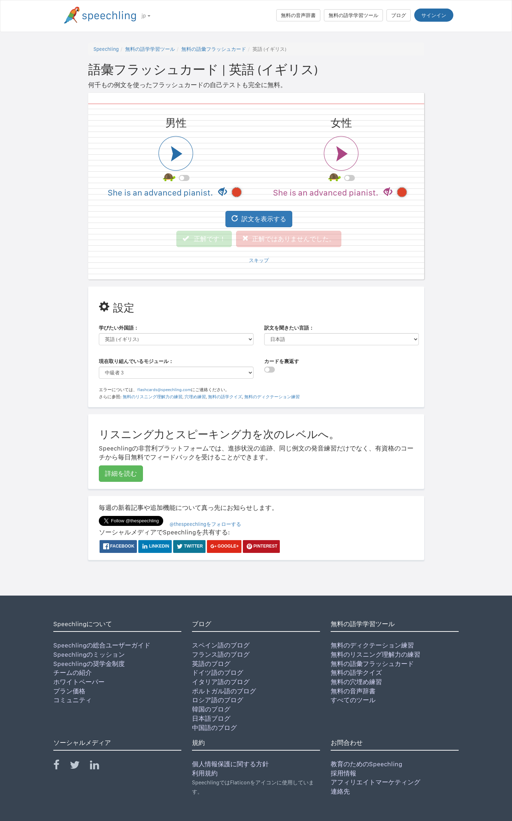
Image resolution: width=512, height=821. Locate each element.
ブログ (398, 15)
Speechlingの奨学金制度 (89, 663)
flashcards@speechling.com (164, 389)
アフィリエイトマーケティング (375, 782)
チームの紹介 (72, 672)
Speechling (106, 49)
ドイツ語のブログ (217, 672)
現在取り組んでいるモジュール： (136, 361)
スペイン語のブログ (221, 645)
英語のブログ (211, 663)
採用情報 (343, 773)
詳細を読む (121, 473)
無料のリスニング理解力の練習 (152, 396)
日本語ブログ (211, 718)
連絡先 (340, 791)
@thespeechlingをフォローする (205, 524)
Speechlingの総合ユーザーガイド (101, 645)
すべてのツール (353, 700)
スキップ (259, 260)
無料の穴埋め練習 (356, 682)
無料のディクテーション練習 (272, 396)
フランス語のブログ (221, 654)
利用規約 (205, 773)
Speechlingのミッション (89, 654)
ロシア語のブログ (217, 700)
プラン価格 (69, 691)
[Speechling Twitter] (79, 766)
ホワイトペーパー (79, 682)
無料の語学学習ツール (353, 15)
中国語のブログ (214, 727)
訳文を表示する (258, 219)
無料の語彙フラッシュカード (213, 49)
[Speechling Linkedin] (99, 766)
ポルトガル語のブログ (224, 691)
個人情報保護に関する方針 (230, 764)
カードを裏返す (281, 361)
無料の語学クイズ (225, 396)
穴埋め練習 (195, 396)
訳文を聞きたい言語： (289, 328)
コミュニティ (72, 700)
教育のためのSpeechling (366, 764)
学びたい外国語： (119, 328)
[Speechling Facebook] (60, 766)
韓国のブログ (211, 709)
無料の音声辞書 (298, 15)
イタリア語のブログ (221, 682)
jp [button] (146, 15)
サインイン (433, 15)
